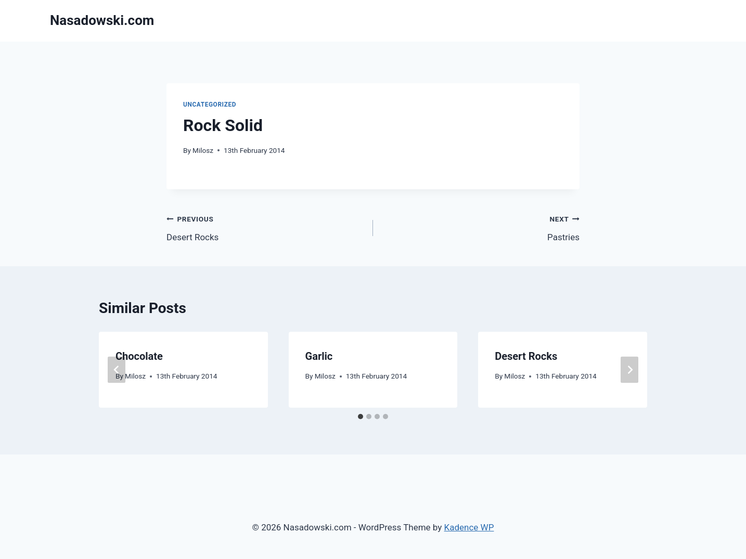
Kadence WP (469, 527)
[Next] (629, 369)
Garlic (319, 356)
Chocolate (139, 356)
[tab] (360, 416)
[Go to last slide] (116, 369)
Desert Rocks (265, 227)
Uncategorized (209, 104)
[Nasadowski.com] (102, 20)
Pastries (481, 227)
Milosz (202, 150)
